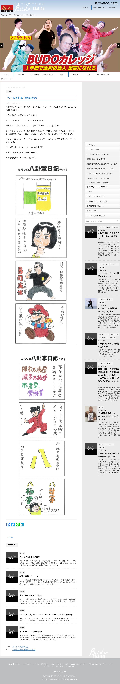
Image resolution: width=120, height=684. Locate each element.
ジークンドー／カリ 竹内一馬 (97, 154)
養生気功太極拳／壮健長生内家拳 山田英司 (102, 164)
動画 (89, 74)
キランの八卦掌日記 (20, 647)
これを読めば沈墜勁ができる (23, 650)
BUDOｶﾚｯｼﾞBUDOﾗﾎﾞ (48, 74)
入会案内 (75, 74)
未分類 (10, 537)
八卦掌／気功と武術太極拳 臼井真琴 (100, 173)
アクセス (6, 74)
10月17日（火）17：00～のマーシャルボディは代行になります (46, 615)
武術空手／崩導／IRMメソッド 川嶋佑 (100, 169)
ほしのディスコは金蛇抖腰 (30, 632)
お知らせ (92, 145)
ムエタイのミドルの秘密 (29, 557)
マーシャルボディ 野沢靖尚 (99, 182)
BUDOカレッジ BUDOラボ (98, 187)
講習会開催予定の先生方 (97, 206)
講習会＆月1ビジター (6, 79)
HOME (10, 664)
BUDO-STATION (60, 672)
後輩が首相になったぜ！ (29, 576)
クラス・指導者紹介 (34, 74)
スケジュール (20, 74)
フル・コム (92, 211)
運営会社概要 (112, 7)
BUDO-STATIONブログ (103, 74)
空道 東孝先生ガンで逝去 (30, 595)
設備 (61, 74)
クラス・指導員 (94, 149)
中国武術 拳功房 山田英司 (96, 159)
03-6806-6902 (106, 3)
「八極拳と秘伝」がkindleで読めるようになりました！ (108, 416)
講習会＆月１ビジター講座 (98, 201)
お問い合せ (85, 7)
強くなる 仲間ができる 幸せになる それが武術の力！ (60, 676)
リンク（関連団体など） (97, 216)
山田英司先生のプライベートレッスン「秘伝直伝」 (108, 236)
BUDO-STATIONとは (98, 7)
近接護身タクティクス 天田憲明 (98, 178)
